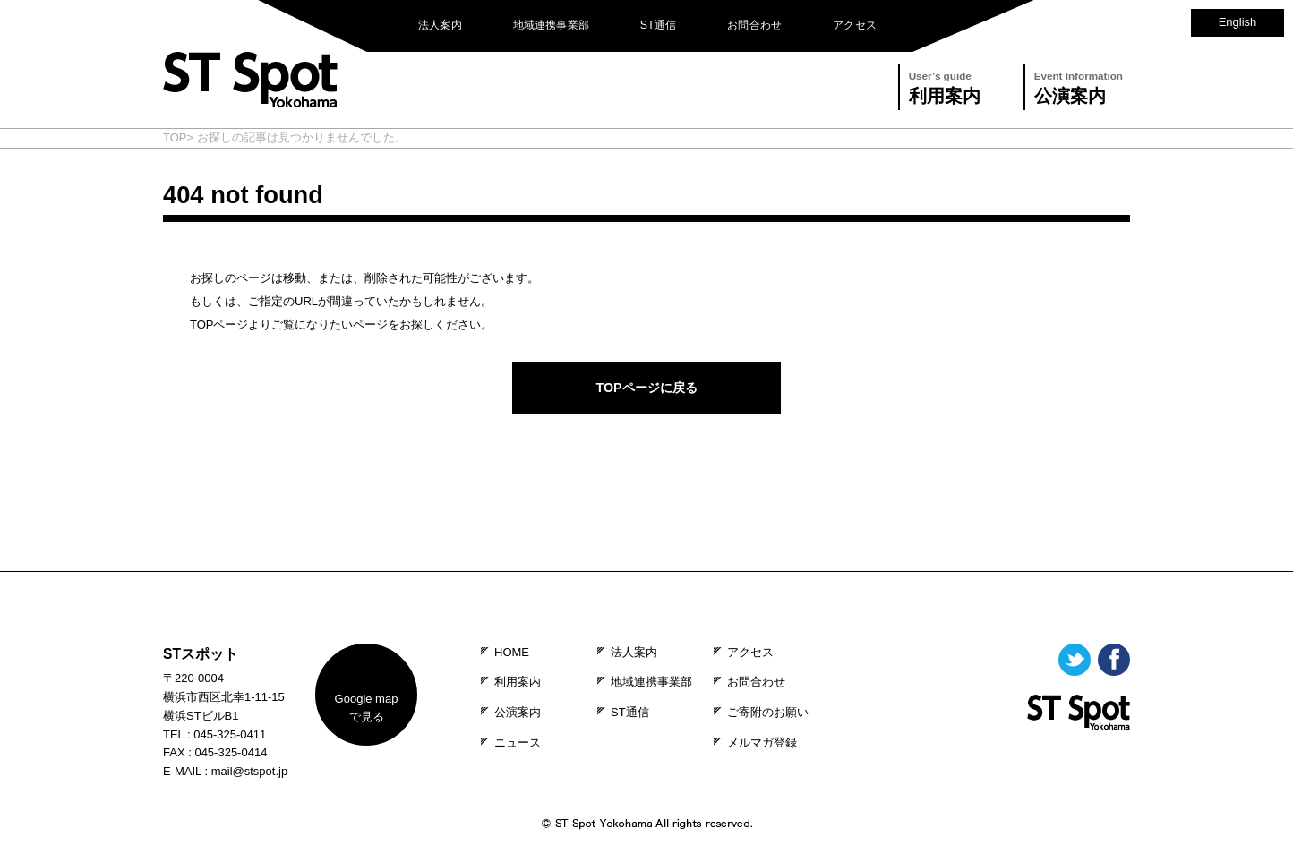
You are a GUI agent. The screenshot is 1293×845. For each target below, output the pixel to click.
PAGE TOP (646, 559)
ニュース (517, 742)
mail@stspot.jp (249, 771)
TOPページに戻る (646, 387)
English (1238, 22)
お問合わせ (754, 25)
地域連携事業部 (551, 25)
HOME (511, 652)
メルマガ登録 (762, 742)
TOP (175, 137)
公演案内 (1078, 85)
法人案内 (440, 25)
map (366, 708)
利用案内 (944, 85)
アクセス (855, 25)
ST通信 (658, 25)
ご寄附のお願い (768, 712)
